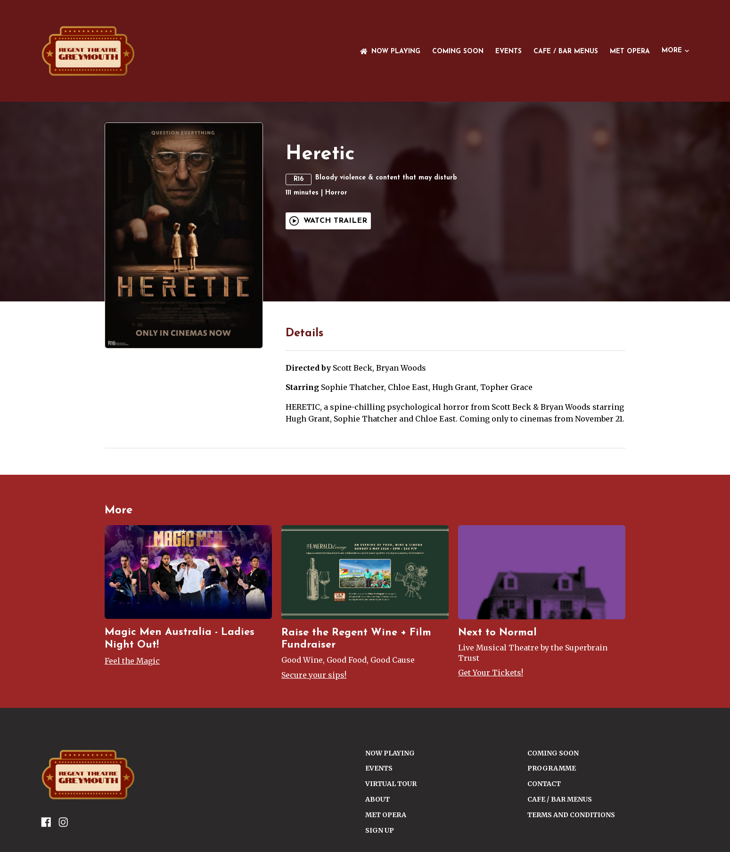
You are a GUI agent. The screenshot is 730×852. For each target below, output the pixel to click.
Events (508, 51)
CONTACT (544, 783)
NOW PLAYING (390, 51)
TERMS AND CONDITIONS (571, 815)
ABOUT (377, 799)
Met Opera (630, 51)
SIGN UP (379, 830)
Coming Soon (458, 51)
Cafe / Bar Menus (565, 51)
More (675, 50)
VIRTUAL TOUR (391, 783)
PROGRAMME (551, 768)
